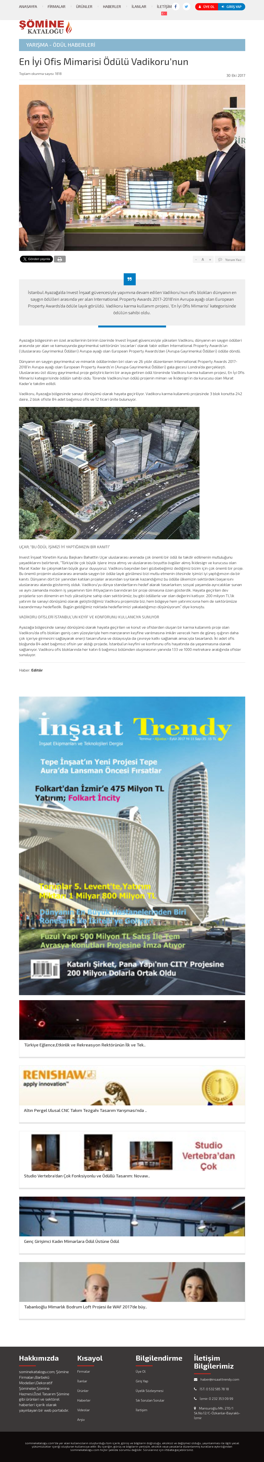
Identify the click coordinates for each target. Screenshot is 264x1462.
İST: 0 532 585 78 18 (211, 1389)
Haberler (112, 6)
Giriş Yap (232, 7)
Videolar (83, 1410)
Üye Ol (206, 7)
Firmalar (56, 6)
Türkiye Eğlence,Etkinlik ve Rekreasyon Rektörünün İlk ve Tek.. (85, 1044)
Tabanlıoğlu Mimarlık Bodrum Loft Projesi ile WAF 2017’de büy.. (85, 1306)
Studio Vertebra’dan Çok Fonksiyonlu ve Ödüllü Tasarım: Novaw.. (87, 1175)
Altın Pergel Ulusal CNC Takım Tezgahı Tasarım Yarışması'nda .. (85, 1110)
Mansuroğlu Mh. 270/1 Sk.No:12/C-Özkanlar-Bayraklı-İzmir (217, 1413)
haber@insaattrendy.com (216, 1379)
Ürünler (84, 6)
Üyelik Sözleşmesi (149, 1391)
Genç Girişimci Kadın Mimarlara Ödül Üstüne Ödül (71, 1241)
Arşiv (81, 1419)
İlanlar (139, 6)
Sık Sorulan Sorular (150, 1400)
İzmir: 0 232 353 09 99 (213, 1399)
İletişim (164, 6)
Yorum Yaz (230, 259)
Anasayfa (28, 6)
